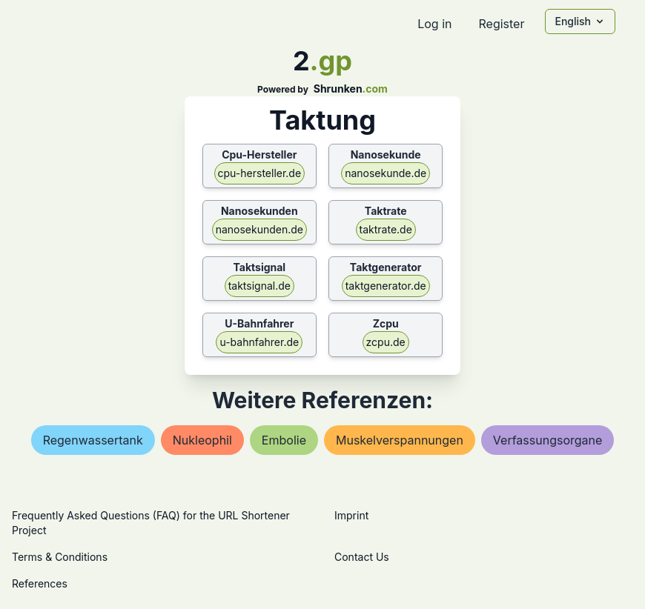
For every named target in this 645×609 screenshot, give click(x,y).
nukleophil (202, 440)
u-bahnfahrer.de (259, 342)
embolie (284, 440)
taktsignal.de (259, 285)
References (39, 583)
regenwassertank (93, 440)
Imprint (351, 515)
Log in (434, 23)
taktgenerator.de (385, 285)
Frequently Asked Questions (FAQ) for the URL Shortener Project (151, 522)
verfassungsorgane (547, 440)
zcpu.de (386, 342)
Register (501, 23)
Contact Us (361, 556)
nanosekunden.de (259, 229)
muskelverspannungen (399, 440)
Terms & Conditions (60, 556)
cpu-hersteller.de (260, 173)
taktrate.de (386, 229)
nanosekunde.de (385, 173)
